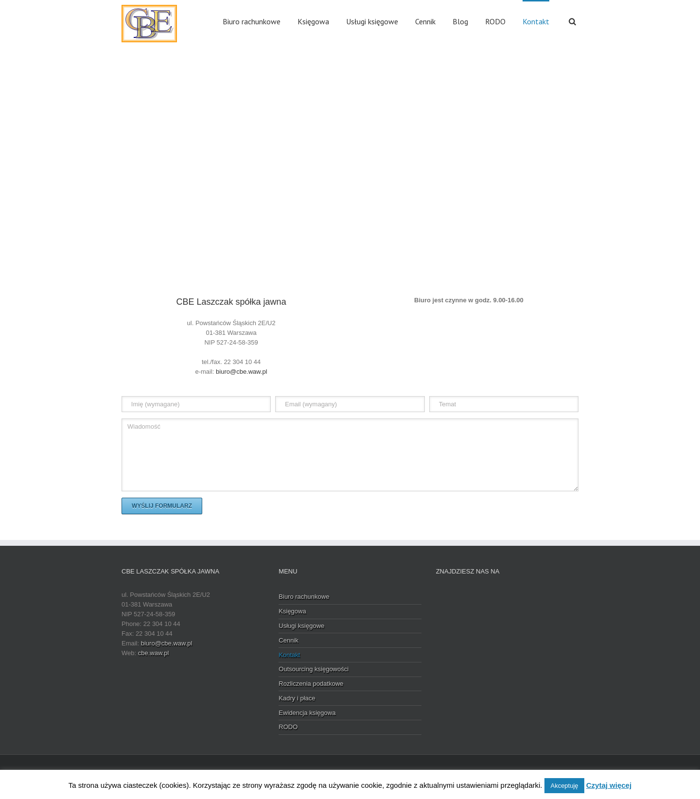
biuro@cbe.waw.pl (241, 371)
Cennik (425, 21)
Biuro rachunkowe (251, 21)
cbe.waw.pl (153, 653)
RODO (495, 21)
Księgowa (313, 21)
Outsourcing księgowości (314, 669)
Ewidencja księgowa (307, 712)
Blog (460, 21)
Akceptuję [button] (564, 785)
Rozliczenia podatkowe (311, 683)
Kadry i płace (297, 698)
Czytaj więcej (608, 785)
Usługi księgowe (372, 21)
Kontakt (536, 21)
